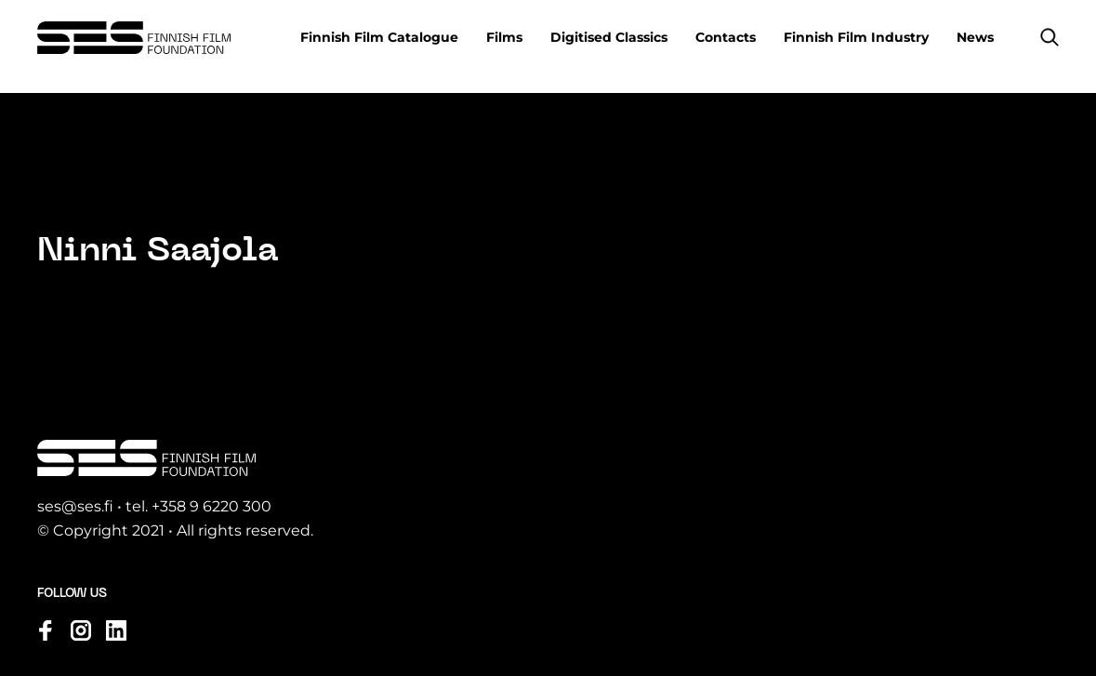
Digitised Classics (608, 37)
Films (504, 37)
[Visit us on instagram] (81, 630)
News (975, 37)
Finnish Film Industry (856, 37)
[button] (1049, 37)
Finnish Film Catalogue (379, 37)
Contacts (725, 37)
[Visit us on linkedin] (116, 630)
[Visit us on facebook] (45, 630)
